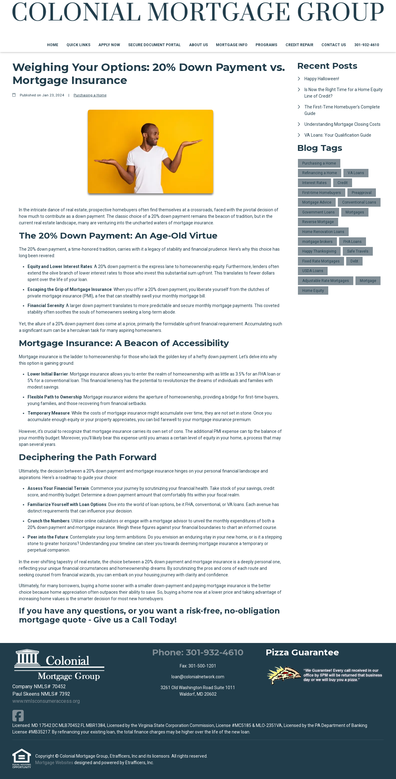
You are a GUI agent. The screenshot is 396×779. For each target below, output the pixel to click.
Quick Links (78, 45)
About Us (198, 45)
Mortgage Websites (54, 762)
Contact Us (333, 45)
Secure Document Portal (154, 45)
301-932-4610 (366, 45)
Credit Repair (299, 45)
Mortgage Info (232, 45)
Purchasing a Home (90, 95)
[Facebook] (18, 715)
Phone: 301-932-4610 (197, 652)
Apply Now (109, 45)
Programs (266, 45)
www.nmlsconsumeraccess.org (46, 701)
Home (52, 45)
